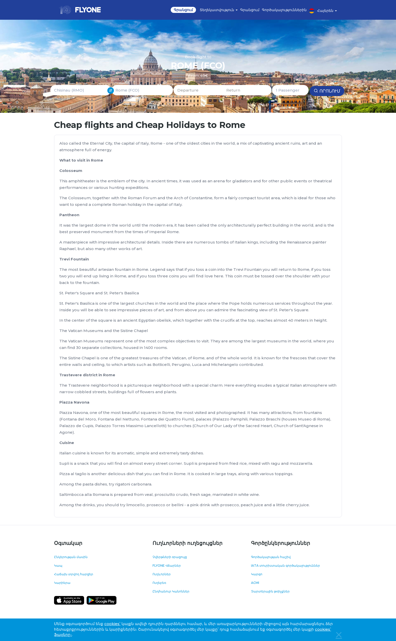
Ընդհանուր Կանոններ (171, 591)
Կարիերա (62, 583)
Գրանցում (183, 10)
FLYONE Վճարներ (167, 565)
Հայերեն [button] (323, 10)
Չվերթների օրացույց (170, 557)
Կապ (58, 565)
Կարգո (256, 574)
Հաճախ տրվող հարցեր (73, 574)
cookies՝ (112, 623)
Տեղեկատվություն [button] (219, 10)
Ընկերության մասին (71, 557)
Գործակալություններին (284, 10)
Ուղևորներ (162, 574)
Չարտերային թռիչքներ (270, 591)
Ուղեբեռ (159, 583)
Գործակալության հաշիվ (271, 557)
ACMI (255, 583)
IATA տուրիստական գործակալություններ (285, 565)
